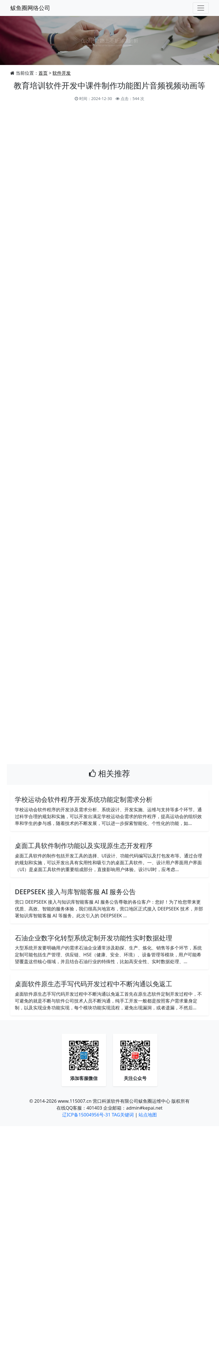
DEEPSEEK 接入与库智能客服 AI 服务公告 (75, 892)
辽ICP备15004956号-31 (86, 1115)
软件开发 (61, 73)
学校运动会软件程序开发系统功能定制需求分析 (84, 800)
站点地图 (148, 1115)
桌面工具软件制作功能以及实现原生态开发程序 (84, 846)
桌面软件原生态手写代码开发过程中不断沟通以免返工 (93, 984)
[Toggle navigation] (201, 8)
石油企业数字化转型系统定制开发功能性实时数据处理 (93, 938)
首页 (43, 73)
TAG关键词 (123, 1115)
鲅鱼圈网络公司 (30, 8)
